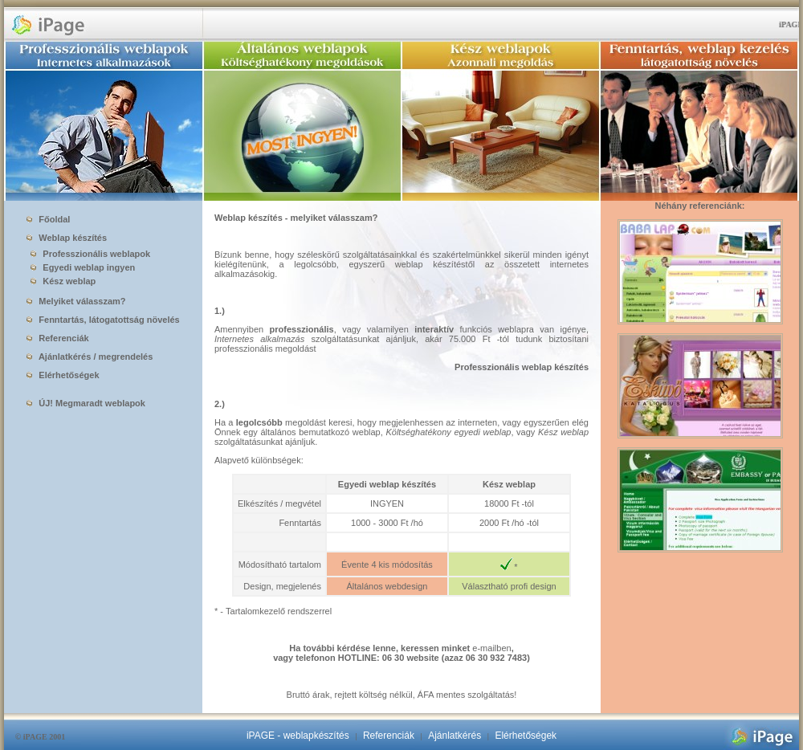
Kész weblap (60, 281)
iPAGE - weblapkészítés (298, 735)
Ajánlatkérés (454, 735)
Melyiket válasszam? (75, 301)
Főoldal (48, 219)
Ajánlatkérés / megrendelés (89, 356)
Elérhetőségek (62, 375)
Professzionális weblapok (87, 254)
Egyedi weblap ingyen (79, 267)
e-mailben (491, 648)
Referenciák (57, 338)
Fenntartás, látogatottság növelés (102, 319)
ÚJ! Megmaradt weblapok (85, 403)
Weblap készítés (66, 238)
